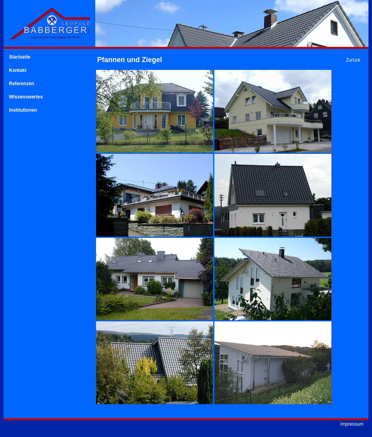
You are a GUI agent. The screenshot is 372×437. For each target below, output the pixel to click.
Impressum (351, 424)
